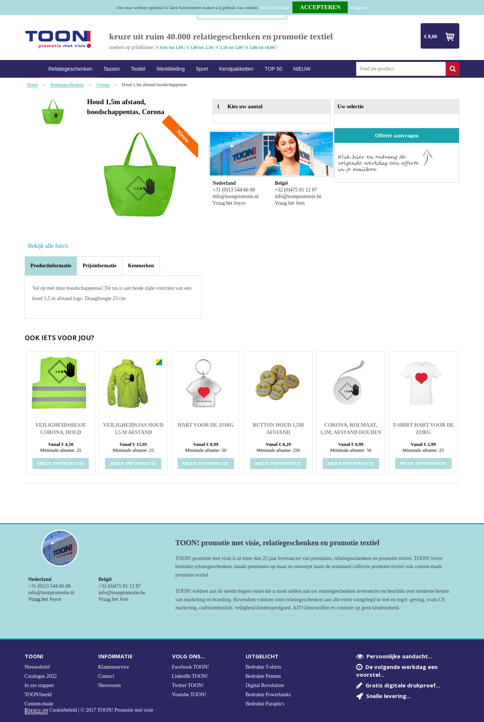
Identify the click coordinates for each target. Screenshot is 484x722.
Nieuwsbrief (37, 667)
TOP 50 (273, 69)
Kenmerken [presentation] (141, 265)
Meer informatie (274, 7)
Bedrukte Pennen (263, 676)
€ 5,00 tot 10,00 (260, 47)
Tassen (112, 69)
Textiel (138, 69)
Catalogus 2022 (41, 676)
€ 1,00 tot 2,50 (200, 47)
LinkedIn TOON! (190, 676)
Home (34, 69)
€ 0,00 (430, 36)
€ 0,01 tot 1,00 (170, 47)
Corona (102, 84)
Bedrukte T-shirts (263, 667)
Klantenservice (113, 667)
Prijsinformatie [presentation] (99, 265)
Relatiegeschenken (70, 69)
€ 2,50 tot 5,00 (230, 47)
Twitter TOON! (188, 685)
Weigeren (358, 7)
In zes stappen (39, 685)
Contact (106, 676)
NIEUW (302, 69)
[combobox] (401, 69)
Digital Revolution (265, 685)
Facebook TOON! (190, 667)
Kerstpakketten (236, 69)
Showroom (109, 685)
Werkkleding (171, 69)
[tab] (51, 265)
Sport (202, 69)
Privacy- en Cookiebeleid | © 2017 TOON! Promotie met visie (89, 710)
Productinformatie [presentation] (51, 265)
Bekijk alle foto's (48, 246)
